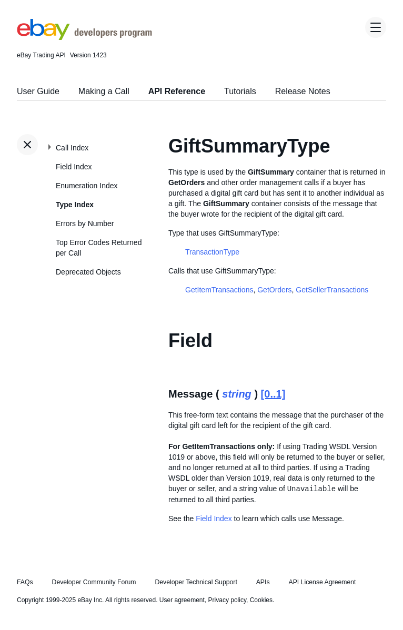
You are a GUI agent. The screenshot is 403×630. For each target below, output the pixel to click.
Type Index (75, 204)
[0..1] (273, 394)
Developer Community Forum (94, 582)
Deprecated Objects (88, 272)
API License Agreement (322, 582)
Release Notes (302, 91)
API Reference (177, 91)
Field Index (74, 166)
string (236, 394)
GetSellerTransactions (332, 290)
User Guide (38, 91)
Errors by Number (85, 223)
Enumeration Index (87, 185)
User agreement (182, 600)
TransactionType (212, 252)
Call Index (72, 148)
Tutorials (240, 91)
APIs (263, 582)
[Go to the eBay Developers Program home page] (84, 37)
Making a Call (103, 91)
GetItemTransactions (219, 290)
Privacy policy (227, 600)
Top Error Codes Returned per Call (99, 247)
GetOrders (274, 290)
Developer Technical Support (196, 582)
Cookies (261, 600)
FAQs (25, 582)
